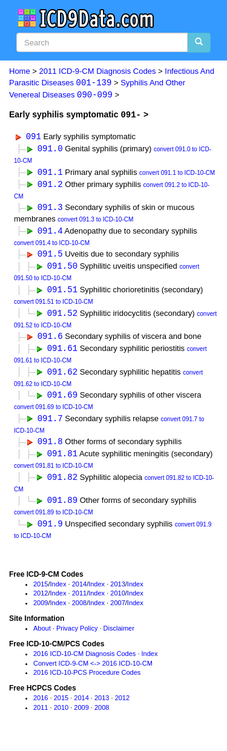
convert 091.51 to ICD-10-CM (53, 304)
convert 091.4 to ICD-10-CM (52, 244)
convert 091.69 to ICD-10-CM (53, 411)
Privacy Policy (76, 634)
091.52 (62, 316)
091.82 (62, 483)
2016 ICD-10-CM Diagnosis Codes (84, 660)
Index (58, 590)
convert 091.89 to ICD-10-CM (53, 519)
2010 (117, 600)
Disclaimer (119, 634)
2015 (40, 590)
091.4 (50, 232)
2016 (40, 704)
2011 (79, 600)
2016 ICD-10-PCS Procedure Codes (86, 679)
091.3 (50, 209)
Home (19, 71)
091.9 (50, 530)
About (42, 634)
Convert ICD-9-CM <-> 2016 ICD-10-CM (93, 670)
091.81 (62, 459)
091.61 (62, 352)
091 (33, 136)
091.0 (50, 149)
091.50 (62, 268)
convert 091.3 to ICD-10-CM (95, 221)
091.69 (62, 399)
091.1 (50, 173)
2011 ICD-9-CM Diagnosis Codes (97, 71)
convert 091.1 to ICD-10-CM (177, 174)
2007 (117, 609)
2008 (79, 609)
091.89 (62, 507)
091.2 (50, 185)
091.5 (50, 256)
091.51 (62, 292)
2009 (40, 609)
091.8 (50, 447)
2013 (117, 590)
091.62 (62, 376)
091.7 (50, 423)
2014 (79, 590)
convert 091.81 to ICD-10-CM (53, 471)
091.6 (50, 340)
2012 (40, 600)
